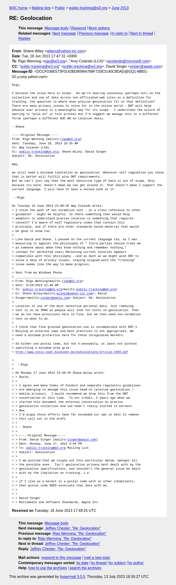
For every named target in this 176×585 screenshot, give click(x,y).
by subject (117, 563)
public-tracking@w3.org (88, 8)
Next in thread (141, 33)
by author (136, 563)
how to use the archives (47, 568)
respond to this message (61, 558)
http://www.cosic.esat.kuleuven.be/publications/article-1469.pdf (72, 352)
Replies (24, 38)
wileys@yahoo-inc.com (66, 51)
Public (60, 8)
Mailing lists (41, 8)
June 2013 (120, 8)
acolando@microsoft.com (128, 61)
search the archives (86, 568)
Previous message (94, 33)
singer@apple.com (145, 66)
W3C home (18, 8)
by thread (99, 563)
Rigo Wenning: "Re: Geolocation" (79, 533)
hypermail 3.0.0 (72, 577)
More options (99, 28)
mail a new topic (97, 558)
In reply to (119, 33)
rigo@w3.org (54, 61)
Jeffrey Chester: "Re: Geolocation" (73, 528)
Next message (64, 33)
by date (82, 563)
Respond (78, 28)
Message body (57, 28)
